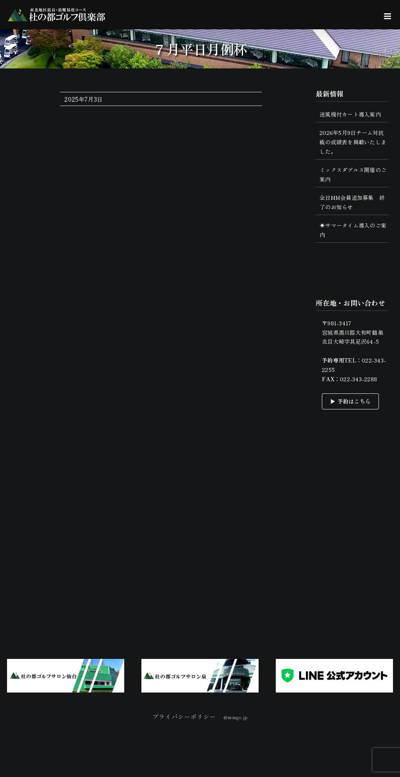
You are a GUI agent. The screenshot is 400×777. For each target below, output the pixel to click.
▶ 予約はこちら (350, 401)
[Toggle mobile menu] (388, 16)
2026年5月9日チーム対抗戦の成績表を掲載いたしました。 (353, 142)
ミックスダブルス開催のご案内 (353, 174)
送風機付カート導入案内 (350, 114)
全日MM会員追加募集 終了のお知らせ (352, 202)
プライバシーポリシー (184, 716)
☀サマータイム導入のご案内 (353, 230)
